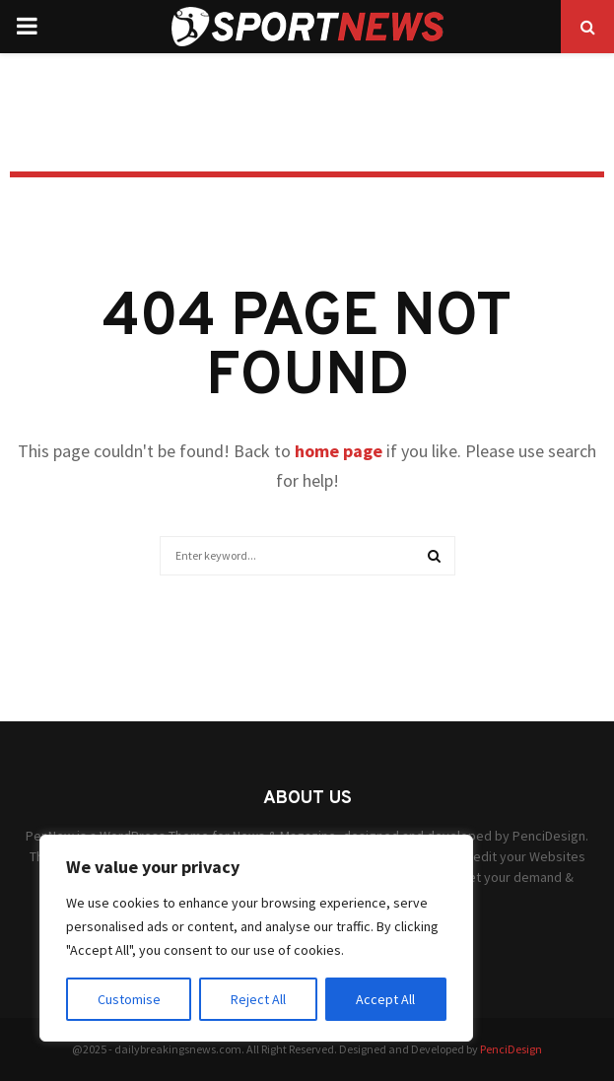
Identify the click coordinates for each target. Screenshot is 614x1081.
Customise (129, 999)
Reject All (258, 999)
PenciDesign (511, 1049)
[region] (256, 938)
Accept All (385, 999)
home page (338, 450)
